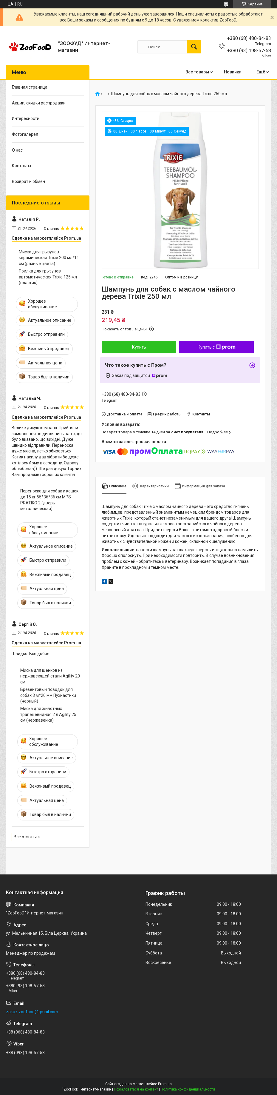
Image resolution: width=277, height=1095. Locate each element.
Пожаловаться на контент (136, 1089)
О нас (17, 150)
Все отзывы (25, 836)
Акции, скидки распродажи (39, 103)
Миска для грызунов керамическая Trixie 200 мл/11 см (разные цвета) (49, 258)
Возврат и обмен (28, 181)
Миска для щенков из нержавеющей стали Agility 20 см (50, 676)
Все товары (197, 72)
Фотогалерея (25, 134)
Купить (139, 347)
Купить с (217, 347)
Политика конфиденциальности (188, 1089)
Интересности (25, 118)
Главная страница (29, 87)
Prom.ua (165, 1084)
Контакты (21, 165)
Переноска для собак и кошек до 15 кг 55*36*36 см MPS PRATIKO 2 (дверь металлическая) (49, 500)
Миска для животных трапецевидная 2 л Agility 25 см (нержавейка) (48, 714)
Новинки (233, 72)
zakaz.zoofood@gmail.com (32, 1011)
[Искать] (194, 46)
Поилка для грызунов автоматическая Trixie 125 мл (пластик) (48, 277)
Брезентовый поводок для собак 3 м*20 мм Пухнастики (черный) (48, 695)
